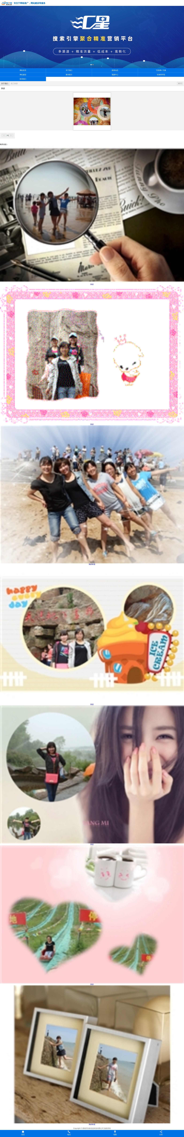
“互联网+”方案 (161, 70)
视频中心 (115, 75)
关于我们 (69, 70)
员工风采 (14, 83)
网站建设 (23, 75)
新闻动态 (115, 70)
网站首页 (23, 70)
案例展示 (69, 75)
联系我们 (23, 79)
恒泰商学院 (161, 75)
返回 (180, 83)
